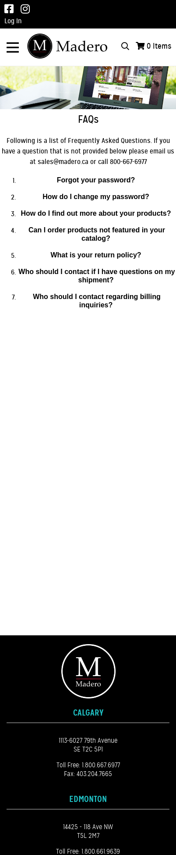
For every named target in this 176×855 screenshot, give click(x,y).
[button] (97, 180)
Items (159, 46)
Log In (13, 21)
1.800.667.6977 (101, 765)
